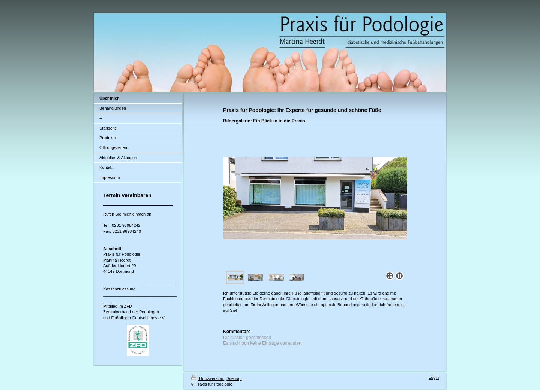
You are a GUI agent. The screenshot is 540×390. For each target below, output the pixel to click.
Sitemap (234, 378)
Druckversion (207, 378)
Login (434, 377)
